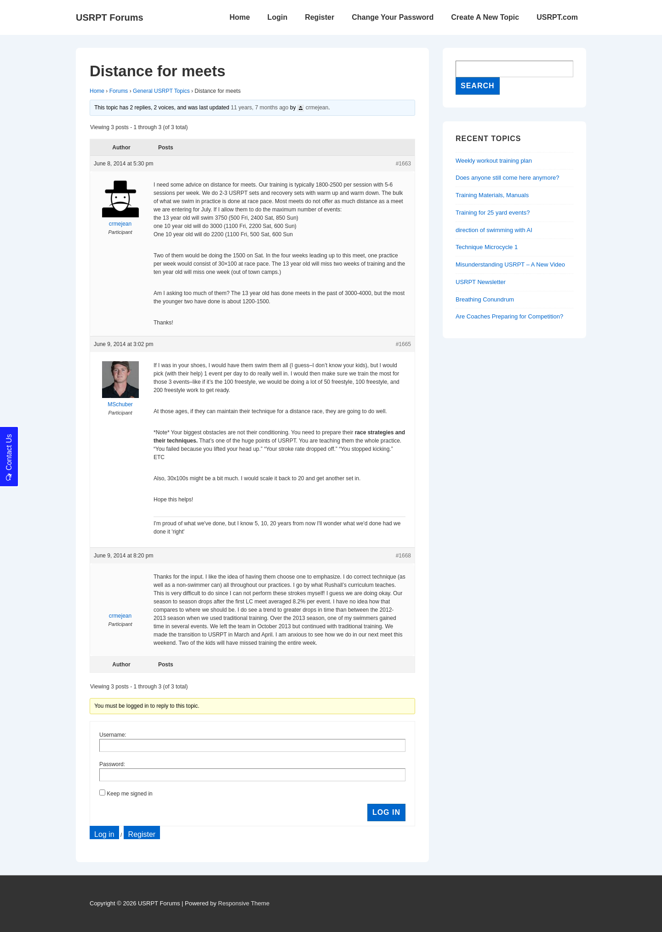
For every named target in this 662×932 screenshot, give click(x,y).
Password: (112, 764)
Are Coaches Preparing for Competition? (509, 316)
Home (239, 17)
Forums (118, 91)
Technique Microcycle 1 (487, 247)
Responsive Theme (243, 903)
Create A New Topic (485, 17)
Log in (104, 834)
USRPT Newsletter (481, 281)
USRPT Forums (109, 17)
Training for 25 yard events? (493, 212)
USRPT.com (557, 17)
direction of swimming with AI (494, 230)
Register (319, 17)
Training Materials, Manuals (492, 195)
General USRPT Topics (161, 91)
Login (278, 17)
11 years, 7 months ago (259, 107)
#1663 (403, 163)
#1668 (403, 555)
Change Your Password (393, 17)
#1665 (403, 344)
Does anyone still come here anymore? (507, 177)
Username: (112, 735)
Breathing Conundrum (485, 299)
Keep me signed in (129, 793)
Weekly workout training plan (494, 160)
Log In (386, 812)
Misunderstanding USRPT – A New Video (510, 264)
